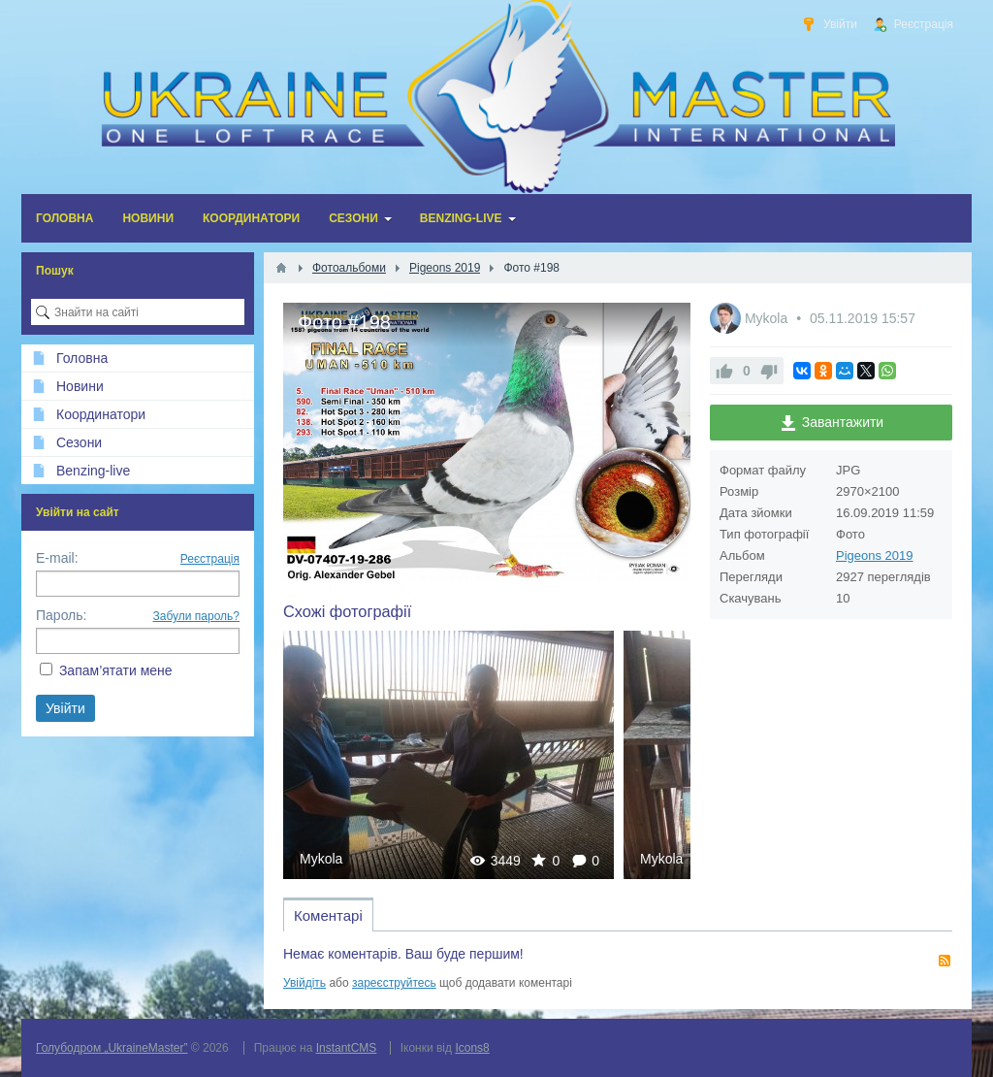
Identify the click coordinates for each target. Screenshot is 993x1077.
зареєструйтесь (394, 983)
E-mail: (57, 558)
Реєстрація (210, 559)
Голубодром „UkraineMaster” (111, 1048)
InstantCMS (346, 1048)
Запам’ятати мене (116, 670)
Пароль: (61, 615)
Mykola (321, 858)
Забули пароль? (196, 616)
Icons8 (472, 1048)
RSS (944, 960)
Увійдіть (304, 983)
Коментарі (328, 915)
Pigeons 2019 (874, 555)
